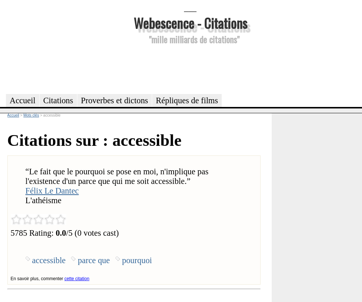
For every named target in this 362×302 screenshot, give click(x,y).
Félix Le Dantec (52, 190)
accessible (49, 260)
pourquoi (137, 260)
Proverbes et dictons (114, 100)
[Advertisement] (190, 68)
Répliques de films (187, 100)
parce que (94, 260)
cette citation (76, 278)
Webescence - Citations (190, 23)
